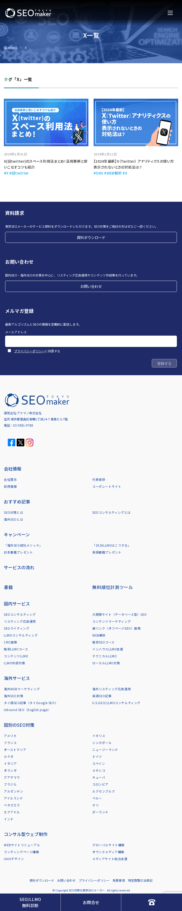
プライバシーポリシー (29, 351)
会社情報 (12, 468)
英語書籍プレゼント (106, 552)
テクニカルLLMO (104, 656)
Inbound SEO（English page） (27, 709)
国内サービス (17, 603)
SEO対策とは (13, 512)
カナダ (9, 756)
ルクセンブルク (103, 791)
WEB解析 (99, 635)
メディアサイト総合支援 (110, 859)
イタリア (10, 763)
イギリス (98, 735)
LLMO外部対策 (14, 663)
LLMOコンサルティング (21, 635)
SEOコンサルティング (20, 614)
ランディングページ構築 (21, 852)
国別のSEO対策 (19, 725)
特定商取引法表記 (140, 880)
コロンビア (100, 784)
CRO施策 (10, 642)
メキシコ (98, 770)
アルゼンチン (13, 791)
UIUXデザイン (14, 859)
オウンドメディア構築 (108, 852)
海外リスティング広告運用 (111, 689)
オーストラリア (15, 749)
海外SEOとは (13, 519)
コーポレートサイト (106, 486)
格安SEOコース (103, 642)
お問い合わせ (91, 286)
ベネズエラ (12, 805)
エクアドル (12, 812)
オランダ (10, 770)
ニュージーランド (105, 749)
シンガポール (102, 742)
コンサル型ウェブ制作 (25, 834)
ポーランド (100, 812)
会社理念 (10, 479)
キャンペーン (17, 534)
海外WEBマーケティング (22, 689)
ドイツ (97, 756)
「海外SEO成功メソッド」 (23, 545)
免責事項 (119, 880)
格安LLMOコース (16, 649)
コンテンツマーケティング (111, 621)
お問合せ (91, 902)
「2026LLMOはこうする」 (111, 545)
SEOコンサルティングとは (111, 512)
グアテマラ (12, 777)
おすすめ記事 (17, 501)
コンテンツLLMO (16, 656)
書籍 (8, 587)
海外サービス (17, 678)
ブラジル (10, 784)
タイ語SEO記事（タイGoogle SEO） (31, 703)
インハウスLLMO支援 (107, 649)
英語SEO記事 (102, 696)
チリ (95, 805)
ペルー (97, 798)
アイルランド (13, 798)
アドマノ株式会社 (29, 413)
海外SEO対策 (13, 696)
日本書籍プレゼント (18, 552)
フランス (10, 742)
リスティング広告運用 (20, 621)
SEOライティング (16, 628)
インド (9, 819)
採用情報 (10, 486)
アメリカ (10, 735)
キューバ (98, 777)
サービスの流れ (19, 567)
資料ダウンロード (91, 237)
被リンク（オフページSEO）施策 (116, 628)
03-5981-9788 (23, 425)
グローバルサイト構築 (108, 845)
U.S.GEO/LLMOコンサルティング (116, 703)
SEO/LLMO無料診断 (30, 902)
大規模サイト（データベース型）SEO (119, 614)
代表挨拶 (98, 479)
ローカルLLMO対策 (106, 663)
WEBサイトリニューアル (22, 845)
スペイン (98, 763)
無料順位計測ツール (112, 587)
